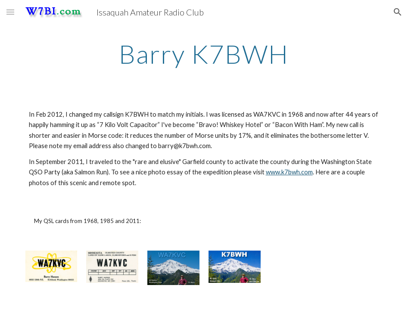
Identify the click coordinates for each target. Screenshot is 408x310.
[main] (203, 53)
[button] (10, 12)
